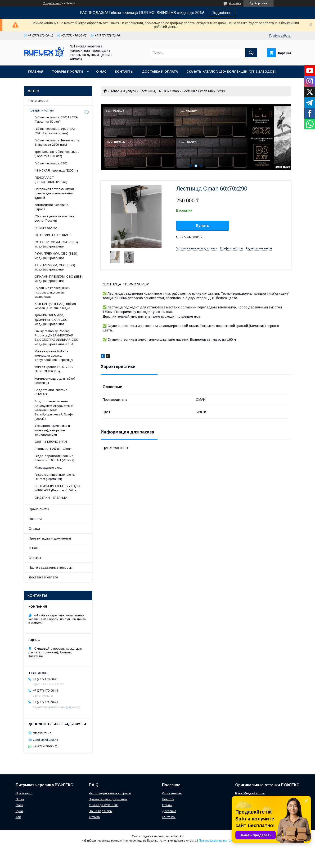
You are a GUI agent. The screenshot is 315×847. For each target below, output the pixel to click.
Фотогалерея (39, 100)
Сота (19, 805)
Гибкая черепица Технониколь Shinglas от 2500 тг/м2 (57, 142)
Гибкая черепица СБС (51, 163)
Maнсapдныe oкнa (48, 467)
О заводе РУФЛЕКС (103, 805)
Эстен (20, 799)
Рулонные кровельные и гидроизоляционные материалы (52, 292)
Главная (35, 71)
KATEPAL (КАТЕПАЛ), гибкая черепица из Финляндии (55, 306)
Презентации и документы (50, 538)
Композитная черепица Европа (51, 207)
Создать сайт (52, 3)
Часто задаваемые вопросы (50, 567)
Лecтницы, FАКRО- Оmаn (159, 91)
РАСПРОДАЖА (46, 228)
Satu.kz (178, 836)
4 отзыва (235, 3)
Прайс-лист (24, 793)
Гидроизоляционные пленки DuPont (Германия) (55, 477)
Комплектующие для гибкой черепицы (55, 381)
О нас (101, 71)
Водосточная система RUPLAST (51, 392)
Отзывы (35, 558)
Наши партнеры (100, 811)
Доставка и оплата (160, 71)
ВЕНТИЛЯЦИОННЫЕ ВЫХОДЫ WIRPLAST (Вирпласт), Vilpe (57, 488)
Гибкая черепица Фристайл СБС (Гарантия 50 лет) (55, 131)
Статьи (34, 529)
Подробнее (221, 13)
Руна (19, 811)
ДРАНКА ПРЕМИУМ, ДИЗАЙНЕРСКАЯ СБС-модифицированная (52, 319)
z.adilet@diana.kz (45, 739)
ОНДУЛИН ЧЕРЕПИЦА (51, 497)
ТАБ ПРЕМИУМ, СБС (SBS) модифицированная (55, 267)
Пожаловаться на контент (216, 840)
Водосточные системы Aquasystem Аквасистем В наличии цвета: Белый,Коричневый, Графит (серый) (55, 410)
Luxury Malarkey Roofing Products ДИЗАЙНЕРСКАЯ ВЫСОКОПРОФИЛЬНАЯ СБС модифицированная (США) (56, 337)
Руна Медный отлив (250, 793)
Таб (18, 817)
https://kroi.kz (42, 733)
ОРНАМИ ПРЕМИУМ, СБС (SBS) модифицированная (59, 279)
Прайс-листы (39, 509)
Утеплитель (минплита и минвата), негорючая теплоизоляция (52, 430)
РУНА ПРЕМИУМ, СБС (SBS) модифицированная (56, 256)
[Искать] (251, 52)
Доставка (169, 811)
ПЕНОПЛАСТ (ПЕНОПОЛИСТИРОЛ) (51, 180)
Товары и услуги (67, 71)
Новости (35, 519)
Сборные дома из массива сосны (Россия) (55, 218)
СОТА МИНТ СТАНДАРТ (53, 235)
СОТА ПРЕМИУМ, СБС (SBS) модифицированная (56, 244)
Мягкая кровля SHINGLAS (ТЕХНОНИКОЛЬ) (54, 369)
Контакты (124, 71)
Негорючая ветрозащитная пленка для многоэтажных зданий (55, 193)
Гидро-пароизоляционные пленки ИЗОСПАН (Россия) (54, 458)
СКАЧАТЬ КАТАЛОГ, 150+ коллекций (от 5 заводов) (231, 71)
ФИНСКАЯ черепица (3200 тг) (56, 170)
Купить (202, 225)
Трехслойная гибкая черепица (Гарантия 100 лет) (57, 154)
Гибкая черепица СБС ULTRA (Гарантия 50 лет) (56, 119)
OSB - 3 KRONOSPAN (51, 441)
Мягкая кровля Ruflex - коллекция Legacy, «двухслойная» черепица (54, 355)
